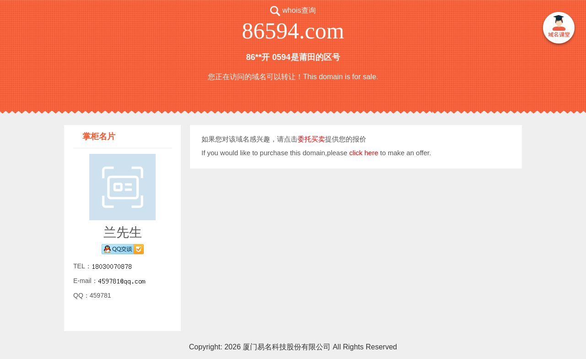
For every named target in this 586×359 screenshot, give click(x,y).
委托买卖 (311, 139)
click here (363, 153)
